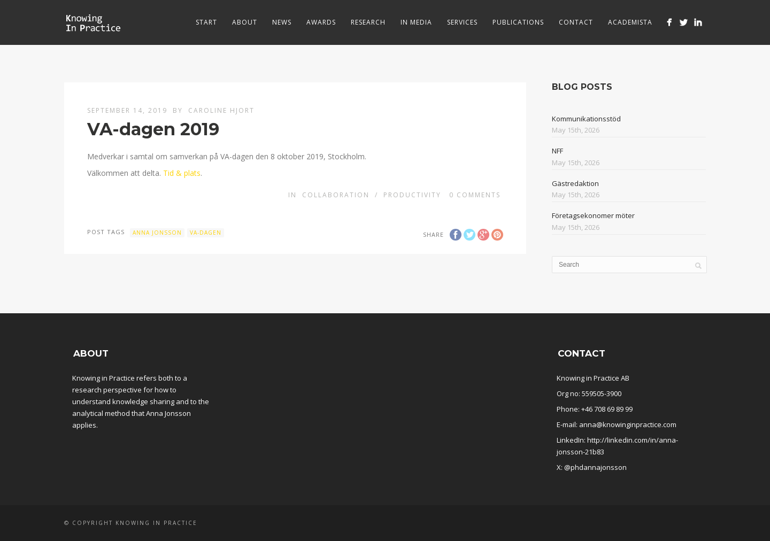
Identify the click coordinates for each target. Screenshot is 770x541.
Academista (630, 22)
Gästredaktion (575, 183)
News (281, 22)
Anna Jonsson (157, 232)
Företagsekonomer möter (593, 215)
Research (368, 22)
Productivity (412, 194)
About (244, 22)
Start (206, 22)
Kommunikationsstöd (586, 118)
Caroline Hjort (221, 110)
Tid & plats (182, 173)
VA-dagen (205, 232)
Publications (518, 22)
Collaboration (335, 194)
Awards (321, 22)
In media (416, 22)
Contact (576, 22)
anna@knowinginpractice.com (627, 424)
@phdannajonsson (595, 467)
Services (462, 22)
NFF (557, 151)
